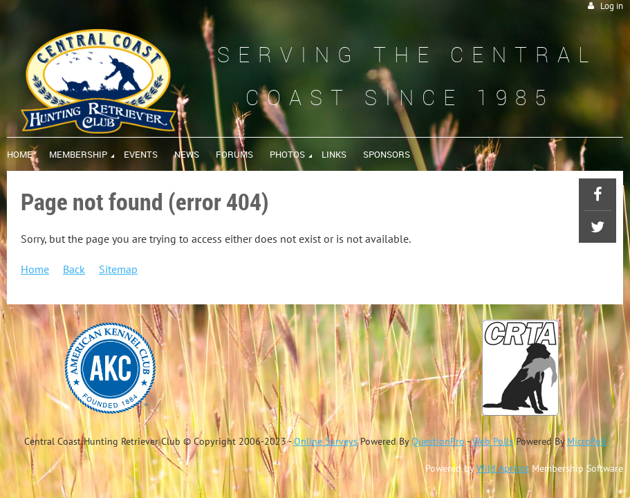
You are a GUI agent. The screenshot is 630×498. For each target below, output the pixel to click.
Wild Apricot (502, 468)
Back (74, 269)
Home (35, 269)
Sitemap (118, 269)
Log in (611, 6)
